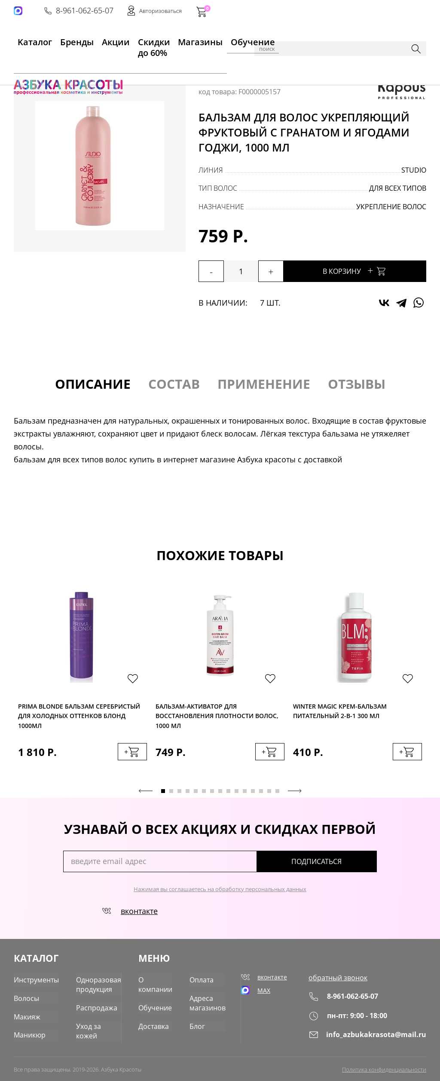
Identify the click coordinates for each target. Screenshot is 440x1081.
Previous (146, 793)
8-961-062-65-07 (296, 11)
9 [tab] (228, 794)
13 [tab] (261, 794)
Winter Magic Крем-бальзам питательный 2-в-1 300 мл (340, 712)
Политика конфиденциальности (384, 1067)
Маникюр (28, 1030)
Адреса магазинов (208, 1000)
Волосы (85, 66)
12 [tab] (253, 794)
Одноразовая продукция (91, 984)
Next (295, 793)
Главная (27, 66)
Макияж (25, 1013)
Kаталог (26, 39)
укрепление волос (391, 206)
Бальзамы (136, 66)
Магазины (181, 39)
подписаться (340, 864)
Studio (413, 170)
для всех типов (397, 188)
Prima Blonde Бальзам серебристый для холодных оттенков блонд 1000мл (79, 715)
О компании (160, 984)
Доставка (158, 1021)
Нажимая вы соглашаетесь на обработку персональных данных (220, 891)
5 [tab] (196, 794)
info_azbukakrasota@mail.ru (375, 1036)
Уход (109, 66)
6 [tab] (204, 794)
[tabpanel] (82, 685)
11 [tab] (245, 794)
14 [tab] (269, 794)
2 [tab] (171, 794)
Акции (89, 39)
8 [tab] (220, 794)
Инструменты (34, 980)
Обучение (221, 39)
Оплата (204, 980)
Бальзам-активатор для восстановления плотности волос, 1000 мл (217, 715)
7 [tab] (212, 794)
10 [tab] (236, 794)
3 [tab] (179, 794)
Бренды (58, 39)
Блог (199, 1021)
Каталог (56, 66)
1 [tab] (163, 794)
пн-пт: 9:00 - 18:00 (360, 1017)
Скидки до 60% (132, 39)
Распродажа (89, 1004)
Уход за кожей (92, 1021)
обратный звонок (349, 980)
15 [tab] (277, 794)
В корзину (370, 270)
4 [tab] (187, 794)
